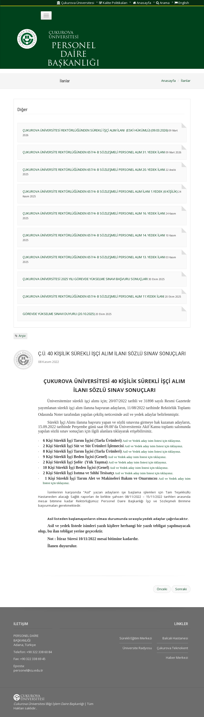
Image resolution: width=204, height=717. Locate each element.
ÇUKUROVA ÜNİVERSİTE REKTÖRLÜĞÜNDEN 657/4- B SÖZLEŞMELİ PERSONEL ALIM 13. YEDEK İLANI (94, 257)
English (182, 2)
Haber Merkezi (177, 657)
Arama (163, 2)
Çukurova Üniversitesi (75, 2)
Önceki (162, 589)
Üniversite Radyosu (137, 648)
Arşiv (22, 336)
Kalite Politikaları (113, 2)
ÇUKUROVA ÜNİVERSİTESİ (64, 35)
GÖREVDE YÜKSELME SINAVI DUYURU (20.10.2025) (59, 314)
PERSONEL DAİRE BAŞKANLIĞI (73, 54)
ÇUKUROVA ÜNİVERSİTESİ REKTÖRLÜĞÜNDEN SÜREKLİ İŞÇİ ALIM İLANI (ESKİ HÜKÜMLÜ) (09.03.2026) (95, 130)
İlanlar (185, 80)
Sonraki (181, 589)
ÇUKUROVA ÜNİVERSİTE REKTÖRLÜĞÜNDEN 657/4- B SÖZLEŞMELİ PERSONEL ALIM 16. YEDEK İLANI (94, 213)
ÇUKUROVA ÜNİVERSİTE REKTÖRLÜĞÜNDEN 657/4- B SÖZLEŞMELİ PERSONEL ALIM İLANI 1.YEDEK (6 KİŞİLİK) (100, 191)
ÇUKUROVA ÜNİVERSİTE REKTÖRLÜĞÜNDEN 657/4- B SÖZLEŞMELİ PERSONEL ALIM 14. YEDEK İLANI (94, 235)
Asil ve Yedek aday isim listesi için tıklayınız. (151, 441)
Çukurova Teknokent (172, 648)
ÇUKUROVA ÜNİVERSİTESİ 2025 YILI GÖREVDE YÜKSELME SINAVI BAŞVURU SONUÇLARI (85, 279)
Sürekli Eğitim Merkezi (135, 638)
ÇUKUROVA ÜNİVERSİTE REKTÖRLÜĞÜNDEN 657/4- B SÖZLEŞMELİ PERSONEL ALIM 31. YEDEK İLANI (94, 152)
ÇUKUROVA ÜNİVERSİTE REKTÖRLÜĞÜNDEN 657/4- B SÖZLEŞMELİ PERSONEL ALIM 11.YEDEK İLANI (93, 296)
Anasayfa (142, 2)
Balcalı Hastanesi (175, 638)
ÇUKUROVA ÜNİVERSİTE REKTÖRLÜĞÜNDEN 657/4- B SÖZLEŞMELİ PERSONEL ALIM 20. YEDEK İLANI (94, 169)
